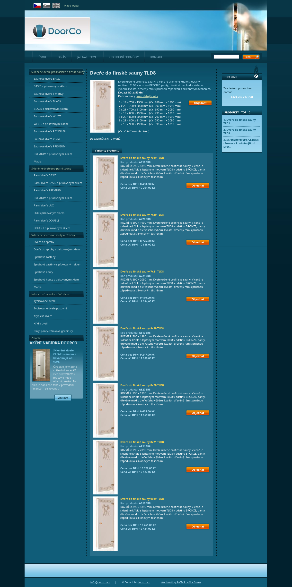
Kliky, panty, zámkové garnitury (53, 331)
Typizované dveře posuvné (50, 308)
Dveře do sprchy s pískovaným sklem (57, 249)
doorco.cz (144, 582)
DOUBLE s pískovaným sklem (52, 228)
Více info (63, 398)
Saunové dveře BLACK (47, 101)
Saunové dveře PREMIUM (49, 146)
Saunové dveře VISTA (47, 139)
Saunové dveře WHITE (47, 116)
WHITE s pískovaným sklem (51, 124)
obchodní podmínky (124, 57)
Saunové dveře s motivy (48, 93)
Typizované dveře (44, 301)
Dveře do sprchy (44, 242)
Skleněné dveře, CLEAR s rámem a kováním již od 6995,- (64, 356)
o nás (62, 57)
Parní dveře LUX (44, 205)
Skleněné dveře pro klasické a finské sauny (58, 72)
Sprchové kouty (43, 272)
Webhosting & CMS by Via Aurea (181, 582)
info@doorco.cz (100, 582)
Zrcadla (36, 338)
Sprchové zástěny (44, 257)
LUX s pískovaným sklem (49, 213)
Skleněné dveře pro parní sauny (51, 168)
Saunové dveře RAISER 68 (50, 131)
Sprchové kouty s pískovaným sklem (56, 279)
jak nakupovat (87, 57)
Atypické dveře (43, 316)
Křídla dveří (41, 323)
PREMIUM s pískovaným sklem (53, 154)
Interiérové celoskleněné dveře (50, 294)
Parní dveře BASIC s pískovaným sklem (58, 183)
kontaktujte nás (147, 96)
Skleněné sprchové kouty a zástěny (53, 235)
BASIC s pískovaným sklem (50, 86)
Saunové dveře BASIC (47, 78)
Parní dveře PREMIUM (47, 190)
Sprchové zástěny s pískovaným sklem (57, 264)
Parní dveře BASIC (45, 175)
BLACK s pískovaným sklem (51, 109)
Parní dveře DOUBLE (47, 220)
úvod (42, 57)
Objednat (200, 103)
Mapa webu (71, 5)
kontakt (156, 57)
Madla (38, 161)
